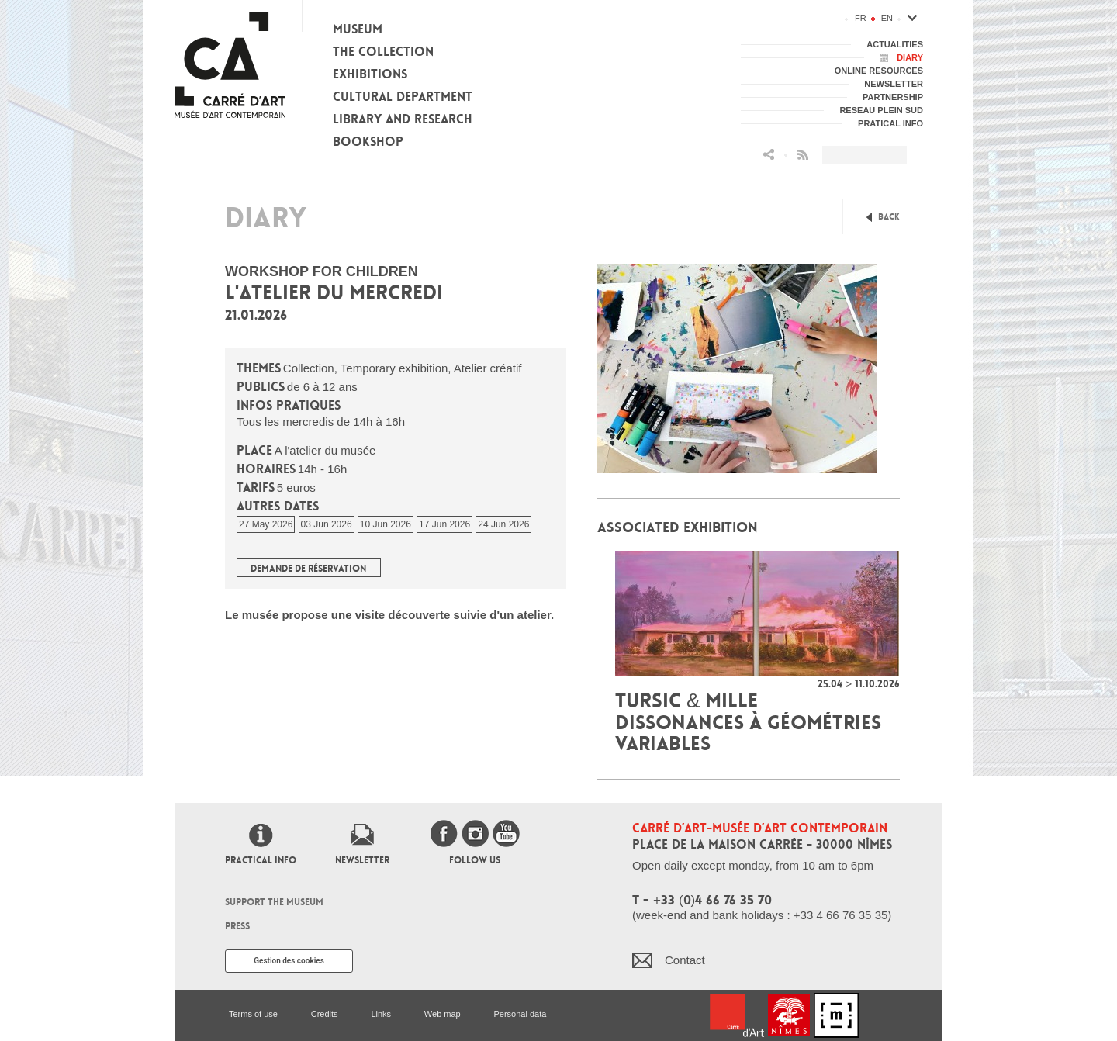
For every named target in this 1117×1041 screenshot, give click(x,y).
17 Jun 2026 (444, 524)
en (887, 17)
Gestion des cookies (289, 960)
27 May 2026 (265, 524)
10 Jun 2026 (385, 524)
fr (860, 17)
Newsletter (362, 860)
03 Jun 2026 (326, 524)
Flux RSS (802, 155)
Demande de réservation (308, 568)
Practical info (260, 860)
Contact (685, 960)
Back (889, 217)
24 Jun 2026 (503, 524)
